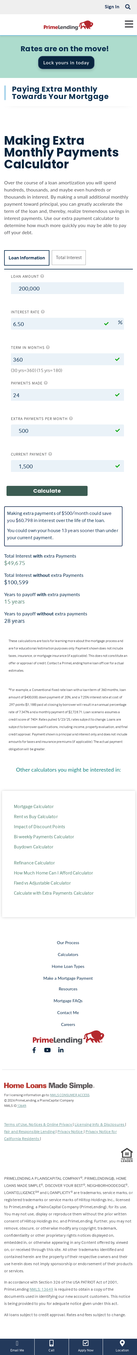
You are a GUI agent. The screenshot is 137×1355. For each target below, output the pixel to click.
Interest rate (28, 311)
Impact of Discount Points (39, 826)
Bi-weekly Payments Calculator (44, 837)
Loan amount (27, 276)
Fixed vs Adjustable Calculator (42, 883)
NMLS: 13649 (41, 1289)
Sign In (112, 6)
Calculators (68, 954)
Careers (68, 1024)
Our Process (68, 942)
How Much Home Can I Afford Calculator (53, 873)
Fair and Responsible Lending (30, 1131)
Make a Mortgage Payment (68, 978)
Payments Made (29, 383)
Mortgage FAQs (68, 1000)
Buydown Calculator (34, 847)
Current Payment (31, 454)
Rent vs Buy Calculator (36, 816)
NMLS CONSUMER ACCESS (69, 1095)
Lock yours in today (66, 62)
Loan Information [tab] (27, 258)
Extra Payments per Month (42, 418)
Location (122, 1345)
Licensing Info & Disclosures (100, 1124)
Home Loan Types (68, 966)
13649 (21, 1105)
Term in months (30, 347)
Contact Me (68, 1012)
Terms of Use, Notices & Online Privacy (38, 1124)
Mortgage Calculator (34, 806)
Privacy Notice (70, 1131)
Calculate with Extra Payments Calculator (54, 893)
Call (51, 1345)
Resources (68, 988)
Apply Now (86, 1345)
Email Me (17, 1345)
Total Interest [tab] (69, 257)
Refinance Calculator (34, 863)
